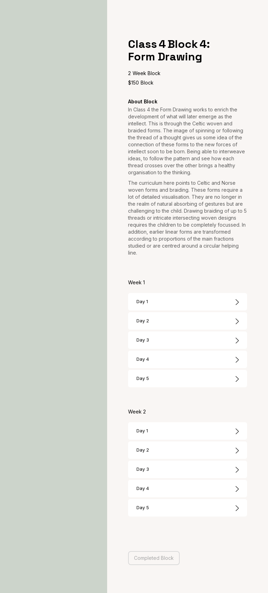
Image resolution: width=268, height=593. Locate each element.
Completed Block (154, 558)
